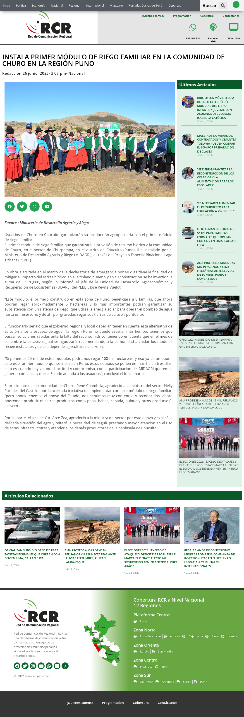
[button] (223, 5)
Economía (38, 5)
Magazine (116, 5)
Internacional (95, 5)
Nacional (57, 5)
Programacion (182, 16)
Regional (74, 5)
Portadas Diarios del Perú (146, 5)
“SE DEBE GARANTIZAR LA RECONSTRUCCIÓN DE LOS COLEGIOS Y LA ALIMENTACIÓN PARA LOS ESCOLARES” (215, 177)
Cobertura (207, 16)
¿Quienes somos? (153, 16)
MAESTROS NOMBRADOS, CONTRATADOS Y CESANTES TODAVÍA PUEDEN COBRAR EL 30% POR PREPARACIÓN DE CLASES (216, 143)
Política (21, 5)
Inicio (6, 5)
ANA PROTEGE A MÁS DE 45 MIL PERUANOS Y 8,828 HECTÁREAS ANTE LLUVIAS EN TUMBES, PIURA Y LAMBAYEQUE (216, 271)
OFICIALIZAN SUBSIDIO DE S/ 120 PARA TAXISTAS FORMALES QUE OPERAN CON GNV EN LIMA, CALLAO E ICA (216, 237)
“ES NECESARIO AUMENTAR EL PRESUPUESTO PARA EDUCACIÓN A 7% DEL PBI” (216, 207)
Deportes (174, 5)
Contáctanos (231, 16)
